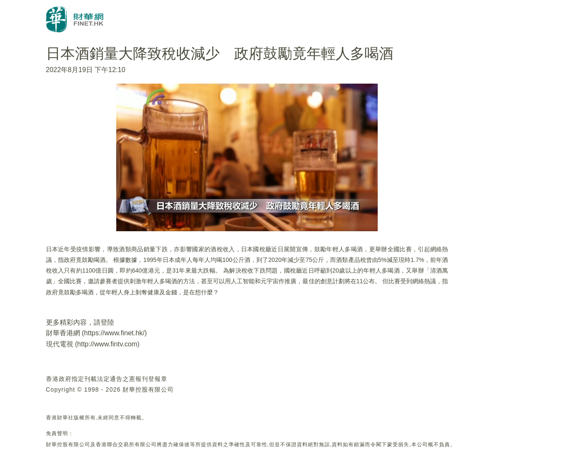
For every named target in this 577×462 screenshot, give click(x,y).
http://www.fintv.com (107, 344)
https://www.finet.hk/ (114, 333)
